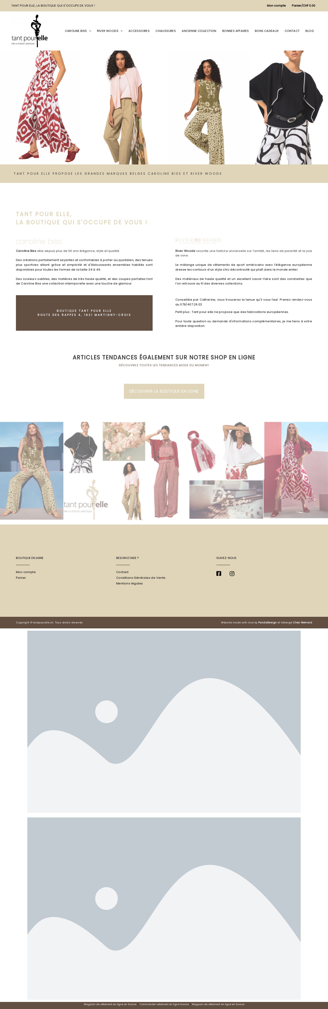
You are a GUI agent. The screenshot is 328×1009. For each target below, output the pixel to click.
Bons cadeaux (267, 31)
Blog (309, 31)
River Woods (110, 31)
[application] (89, 31)
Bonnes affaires (235, 31)
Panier (21, 578)
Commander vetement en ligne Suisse (164, 1004)
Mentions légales (129, 583)
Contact (292, 31)
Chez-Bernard (302, 622)
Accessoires (139, 31)
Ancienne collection (199, 31)
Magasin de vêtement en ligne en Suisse (110, 1004)
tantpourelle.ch (43, 622)
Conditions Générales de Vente (141, 578)
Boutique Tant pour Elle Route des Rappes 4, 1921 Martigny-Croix (84, 313)
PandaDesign (267, 622)
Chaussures (166, 31)
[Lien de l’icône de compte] (276, 5)
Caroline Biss (78, 31)
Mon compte (26, 572)
